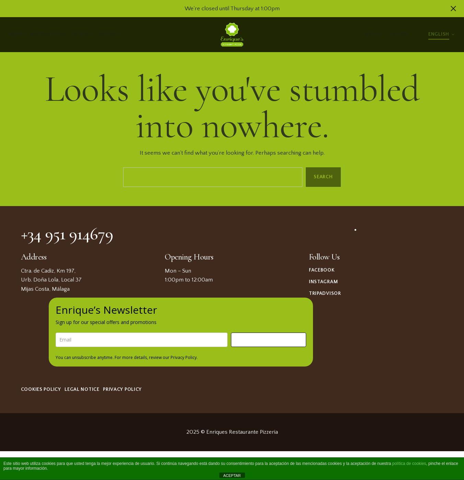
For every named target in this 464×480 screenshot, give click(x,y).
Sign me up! (268, 339)
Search (323, 177)
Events (80, 34)
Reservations (48, 34)
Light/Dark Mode (418, 35)
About (374, 34)
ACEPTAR (232, 475)
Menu (17, 34)
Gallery (398, 34)
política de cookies (409, 463)
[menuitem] (441, 33)
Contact (107, 34)
